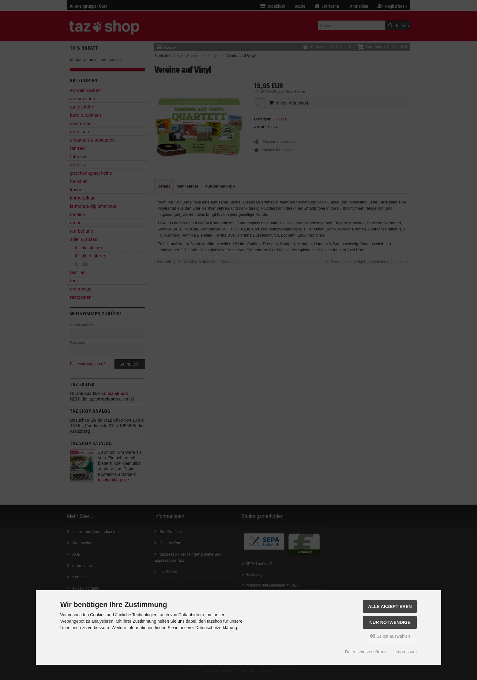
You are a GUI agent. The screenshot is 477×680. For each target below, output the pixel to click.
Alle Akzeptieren (390, 606)
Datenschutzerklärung (366, 651)
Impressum (406, 651)
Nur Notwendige (389, 622)
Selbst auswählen (390, 636)
